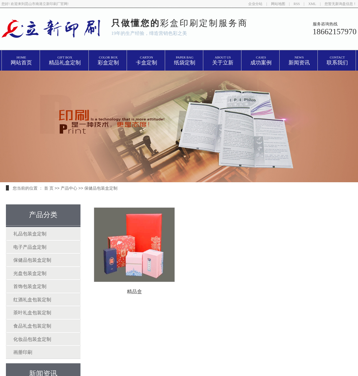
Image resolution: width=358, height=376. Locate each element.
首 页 (49, 188)
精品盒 (135, 291)
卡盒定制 (146, 61)
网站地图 (278, 4)
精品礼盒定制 (65, 61)
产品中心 (69, 188)
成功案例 (261, 61)
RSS (297, 4)
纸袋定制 (184, 61)
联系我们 (337, 61)
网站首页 (21, 61)
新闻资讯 (299, 61)
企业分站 (255, 4)
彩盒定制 (108, 61)
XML (312, 4)
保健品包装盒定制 (100, 188)
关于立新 (222, 61)
